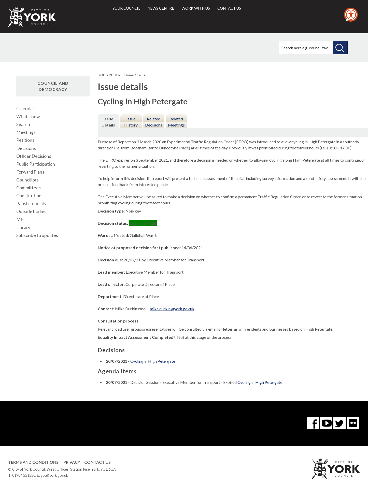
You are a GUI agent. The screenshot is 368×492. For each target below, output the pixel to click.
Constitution (28, 195)
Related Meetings (176, 121)
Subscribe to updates (37, 235)
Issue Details (108, 121)
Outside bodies (31, 211)
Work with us (195, 8)
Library (23, 227)
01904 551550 (23, 475)
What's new (28, 116)
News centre (160, 8)
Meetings (26, 132)
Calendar (25, 108)
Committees (28, 187)
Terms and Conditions (33, 462)
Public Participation (35, 164)
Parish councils (31, 203)
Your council (126, 8)
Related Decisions (153, 121)
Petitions (25, 140)
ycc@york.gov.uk (54, 475)
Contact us (229, 8)
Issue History (131, 121)
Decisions (26, 148)
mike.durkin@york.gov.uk (172, 308)
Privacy (71, 462)
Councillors (27, 179)
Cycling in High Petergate (152, 361)
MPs (20, 219)
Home (129, 75)
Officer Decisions (33, 156)
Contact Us (97, 462)
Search (23, 124)
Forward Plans (30, 172)
